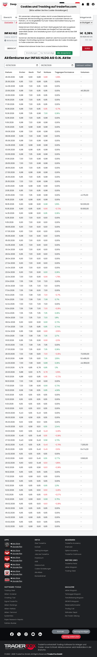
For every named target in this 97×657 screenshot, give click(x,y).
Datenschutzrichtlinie (60, 46)
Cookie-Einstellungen (69, 40)
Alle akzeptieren (64, 53)
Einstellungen (32, 53)
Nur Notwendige (47, 53)
